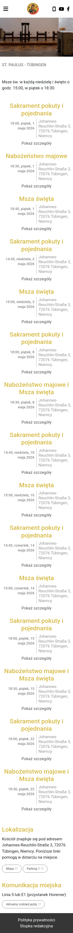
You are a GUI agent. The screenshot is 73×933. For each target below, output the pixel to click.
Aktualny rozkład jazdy (21, 904)
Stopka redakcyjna (36, 926)
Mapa (10, 869)
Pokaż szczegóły (36, 143)
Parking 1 (33, 869)
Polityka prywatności (36, 920)
